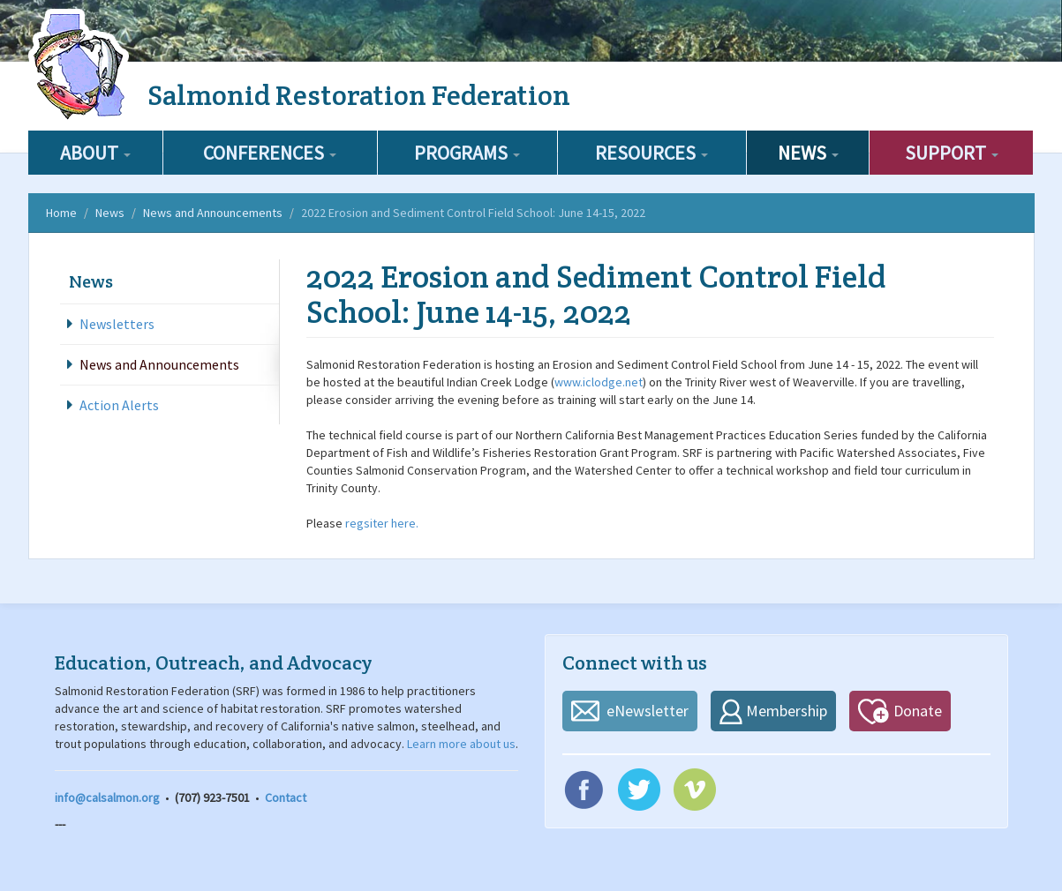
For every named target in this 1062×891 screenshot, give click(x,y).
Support (951, 152)
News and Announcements (212, 213)
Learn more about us (461, 744)
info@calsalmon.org (107, 797)
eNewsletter (647, 710)
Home (61, 213)
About (95, 152)
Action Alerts (119, 405)
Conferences (269, 152)
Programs (467, 152)
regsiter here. (380, 523)
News (808, 152)
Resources (651, 152)
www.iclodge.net (598, 382)
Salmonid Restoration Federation (358, 95)
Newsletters (116, 324)
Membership (786, 710)
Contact (285, 797)
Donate (917, 710)
